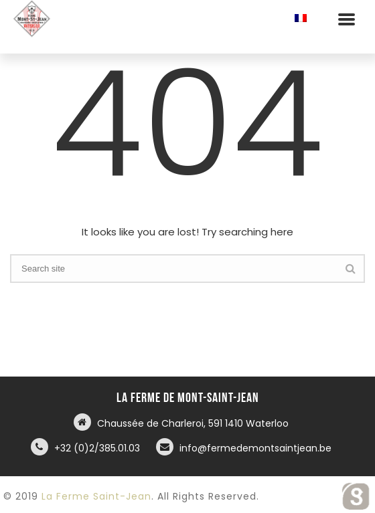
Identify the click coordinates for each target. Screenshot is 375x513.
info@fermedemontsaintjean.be (255, 448)
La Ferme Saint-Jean (96, 496)
